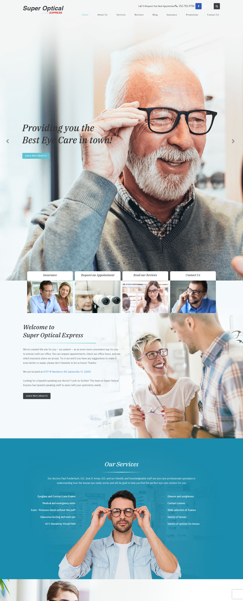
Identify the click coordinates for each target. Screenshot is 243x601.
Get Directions (90, 533)
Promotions (192, 14)
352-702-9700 (89, 539)
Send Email (86, 551)
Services (121, 14)
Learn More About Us (37, 118)
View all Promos (133, 353)
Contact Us (213, 14)
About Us (102, 14)
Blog (155, 14)
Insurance (172, 14)
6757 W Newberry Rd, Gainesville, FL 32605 (67, 94)
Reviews (139, 14)
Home (85, 14)
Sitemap (91, 595)
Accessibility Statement (78, 595)
